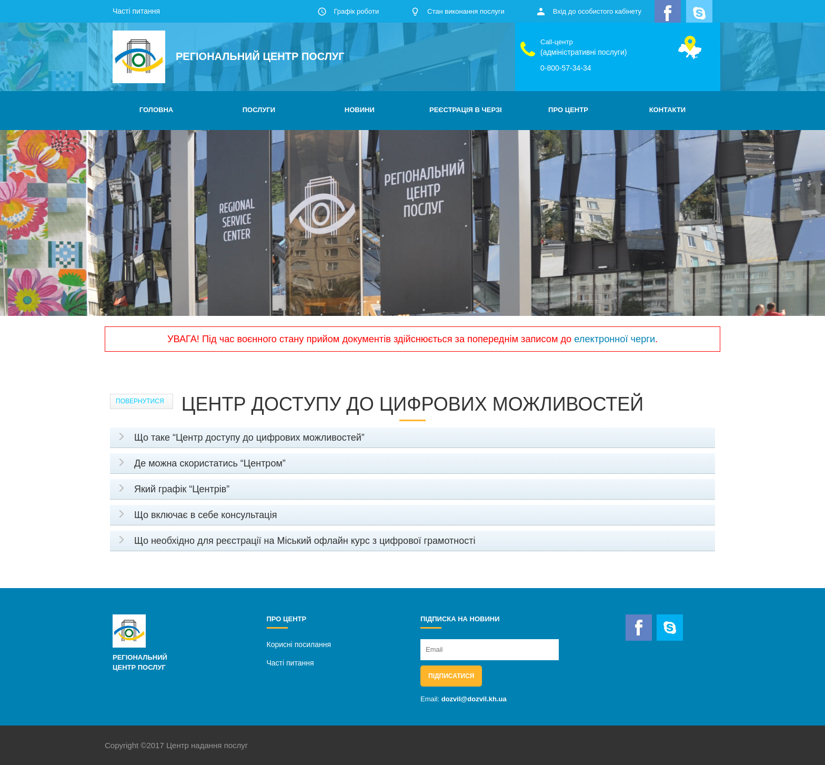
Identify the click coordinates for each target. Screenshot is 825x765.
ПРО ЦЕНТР (568, 110)
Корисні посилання (299, 644)
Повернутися (140, 401)
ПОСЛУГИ (259, 110)
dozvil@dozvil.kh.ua (474, 699)
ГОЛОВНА (156, 110)
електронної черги (614, 339)
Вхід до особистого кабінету (597, 11)
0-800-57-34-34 (565, 68)
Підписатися (451, 676)
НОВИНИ (360, 110)
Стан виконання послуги (466, 11)
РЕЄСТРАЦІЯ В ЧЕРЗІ (465, 110)
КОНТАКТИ (667, 110)
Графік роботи (356, 11)
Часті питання (136, 11)
